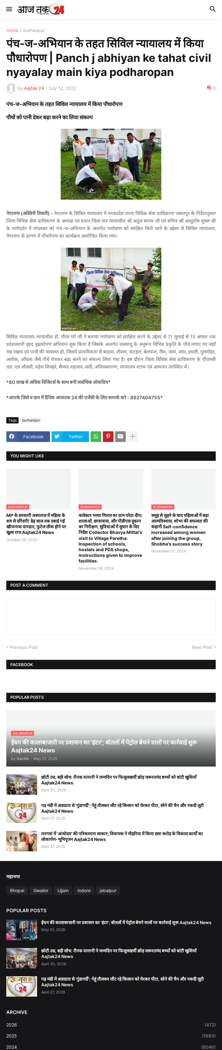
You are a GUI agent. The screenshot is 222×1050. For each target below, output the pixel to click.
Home (12, 30)
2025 (111, 1036)
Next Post (202, 647)
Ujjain (63, 890)
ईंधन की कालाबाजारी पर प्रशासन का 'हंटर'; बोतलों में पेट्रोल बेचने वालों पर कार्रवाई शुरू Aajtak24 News (126, 922)
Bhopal (17, 890)
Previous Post (24, 647)
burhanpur (34, 30)
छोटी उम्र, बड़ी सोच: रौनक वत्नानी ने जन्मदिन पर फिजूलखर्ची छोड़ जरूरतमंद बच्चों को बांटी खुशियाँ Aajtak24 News (119, 779)
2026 (111, 1025)
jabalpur (108, 890)
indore (84, 890)
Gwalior (40, 890)
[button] (8, 9)
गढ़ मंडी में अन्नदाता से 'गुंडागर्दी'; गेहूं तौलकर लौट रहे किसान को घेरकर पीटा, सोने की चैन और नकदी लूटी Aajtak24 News (122, 808)
